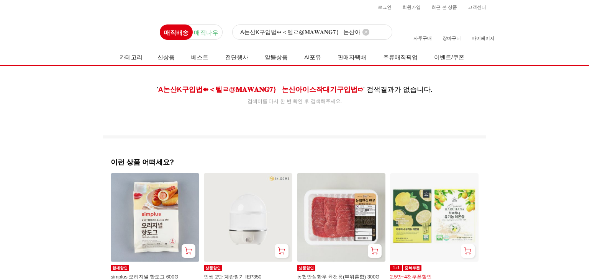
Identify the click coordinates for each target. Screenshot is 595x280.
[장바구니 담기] (188, 251)
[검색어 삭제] (366, 32)
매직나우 (206, 32)
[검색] (312, 32)
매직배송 (176, 32)
